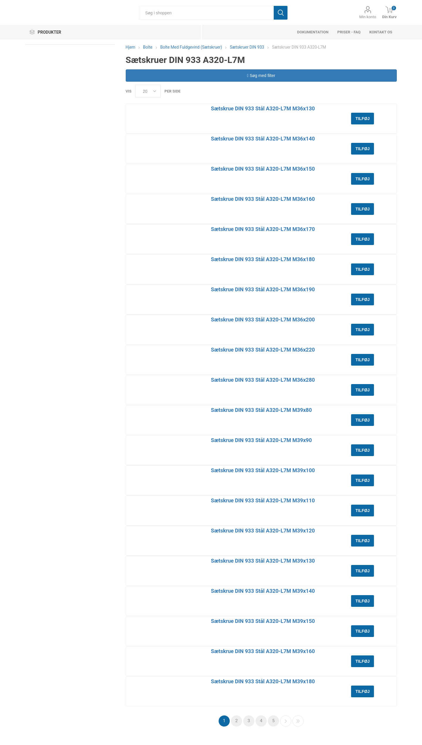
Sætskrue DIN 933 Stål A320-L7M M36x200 (263, 319)
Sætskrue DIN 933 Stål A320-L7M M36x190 (263, 289)
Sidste (298, 721)
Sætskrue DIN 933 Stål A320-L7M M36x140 (263, 139)
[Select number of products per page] (148, 91)
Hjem (130, 47)
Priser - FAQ (348, 32)
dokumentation (313, 32)
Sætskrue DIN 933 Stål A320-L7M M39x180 (263, 681)
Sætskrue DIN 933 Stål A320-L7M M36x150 (263, 169)
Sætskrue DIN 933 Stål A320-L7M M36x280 (263, 380)
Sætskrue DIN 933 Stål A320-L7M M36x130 (263, 108)
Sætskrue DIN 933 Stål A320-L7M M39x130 (263, 561)
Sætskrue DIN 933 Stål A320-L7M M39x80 (261, 410)
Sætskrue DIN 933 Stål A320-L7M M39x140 (263, 591)
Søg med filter (261, 75)
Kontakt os (380, 32)
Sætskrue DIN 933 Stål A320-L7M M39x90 (261, 440)
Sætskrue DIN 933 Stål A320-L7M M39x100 (263, 470)
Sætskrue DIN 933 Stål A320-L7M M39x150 (263, 621)
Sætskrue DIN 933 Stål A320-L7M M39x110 (263, 500)
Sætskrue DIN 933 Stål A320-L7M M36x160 (263, 199)
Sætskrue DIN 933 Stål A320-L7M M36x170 (263, 229)
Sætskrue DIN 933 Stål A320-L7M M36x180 (263, 259)
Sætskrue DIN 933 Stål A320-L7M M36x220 (263, 350)
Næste (285, 721)
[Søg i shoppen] (206, 13)
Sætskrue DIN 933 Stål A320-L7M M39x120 (263, 531)
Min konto (367, 17)
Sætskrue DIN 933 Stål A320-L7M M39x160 (263, 651)
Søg (280, 13)
